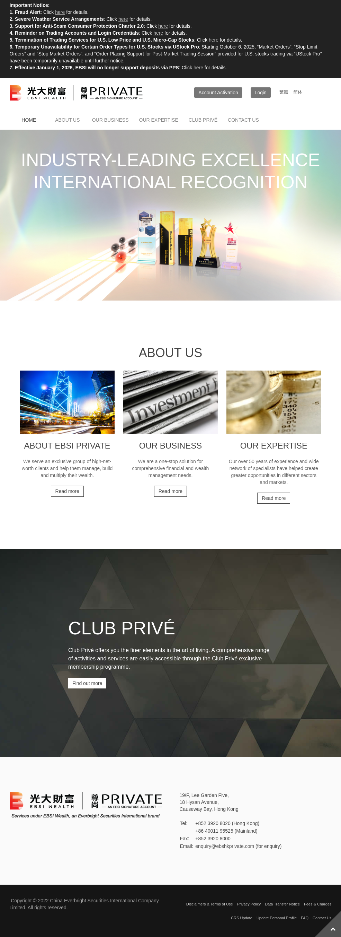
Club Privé (203, 120)
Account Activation (218, 92)
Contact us (243, 120)
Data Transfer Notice (282, 904)
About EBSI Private (67, 445)
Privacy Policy (249, 904)
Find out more (87, 683)
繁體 (284, 92)
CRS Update (241, 918)
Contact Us (322, 918)
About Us (67, 120)
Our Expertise (158, 120)
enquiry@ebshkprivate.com (224, 846)
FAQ (304, 918)
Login (261, 92)
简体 (297, 92)
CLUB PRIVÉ (121, 628)
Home (28, 120)
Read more (67, 491)
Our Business (110, 120)
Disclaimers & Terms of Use (209, 904)
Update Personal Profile (277, 918)
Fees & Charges (317, 904)
